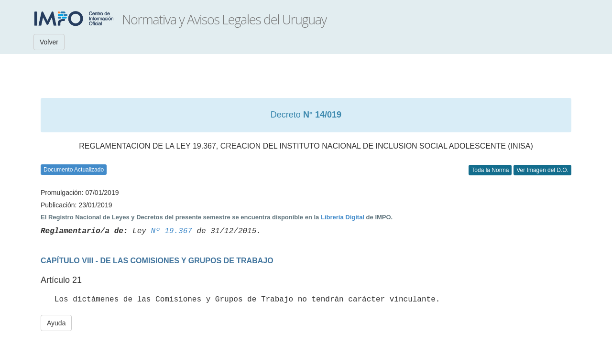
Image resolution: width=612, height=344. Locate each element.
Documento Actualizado (74, 169)
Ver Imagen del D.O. (542, 170)
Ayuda (56, 323)
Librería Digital (342, 217)
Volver (49, 42)
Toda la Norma (490, 170)
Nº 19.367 (171, 231)
